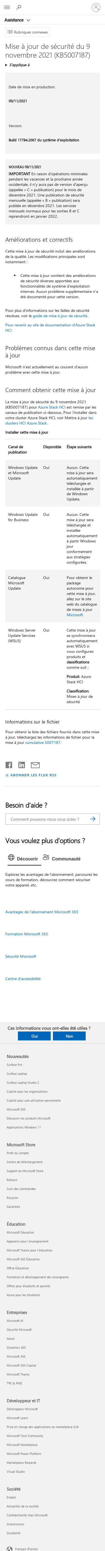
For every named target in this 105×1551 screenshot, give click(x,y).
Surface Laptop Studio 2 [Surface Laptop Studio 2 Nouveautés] (23, 1082)
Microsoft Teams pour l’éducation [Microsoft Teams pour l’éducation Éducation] (29, 1250)
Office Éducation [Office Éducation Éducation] (18, 1268)
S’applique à (19, 64)
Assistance (14, 20)
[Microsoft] (52, 4)
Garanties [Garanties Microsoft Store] (13, 1206)
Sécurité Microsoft (20, 956)
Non (69, 1036)
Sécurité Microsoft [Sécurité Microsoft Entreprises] (19, 1329)
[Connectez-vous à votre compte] (96, 7)
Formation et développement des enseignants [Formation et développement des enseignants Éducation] (38, 1277)
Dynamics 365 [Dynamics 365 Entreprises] (16, 1347)
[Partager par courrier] (33, 764)
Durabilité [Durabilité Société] (13, 1533)
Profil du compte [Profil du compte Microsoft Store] (18, 1153)
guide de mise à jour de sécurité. (60, 315)
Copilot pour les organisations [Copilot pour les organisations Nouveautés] (27, 1091)
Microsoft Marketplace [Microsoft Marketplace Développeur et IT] (22, 1445)
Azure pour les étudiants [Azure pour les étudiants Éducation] (23, 1295)
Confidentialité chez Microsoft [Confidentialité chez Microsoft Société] (27, 1515)
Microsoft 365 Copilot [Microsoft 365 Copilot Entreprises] (21, 1365)
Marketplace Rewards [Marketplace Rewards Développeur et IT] (21, 1462)
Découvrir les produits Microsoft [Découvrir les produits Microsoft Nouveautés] (28, 1118)
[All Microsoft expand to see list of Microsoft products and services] (7, 7)
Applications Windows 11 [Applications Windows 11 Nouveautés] (24, 1127)
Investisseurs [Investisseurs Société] (15, 1524)
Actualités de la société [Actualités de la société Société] (23, 1506)
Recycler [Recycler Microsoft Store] (12, 1198)
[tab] (24, 859)
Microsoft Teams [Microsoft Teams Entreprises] (18, 1374)
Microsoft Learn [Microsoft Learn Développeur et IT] (17, 1418)
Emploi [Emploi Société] (11, 1497)
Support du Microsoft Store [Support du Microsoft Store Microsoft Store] (25, 1171)
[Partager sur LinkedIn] (19, 764)
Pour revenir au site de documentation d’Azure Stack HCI (50, 327)
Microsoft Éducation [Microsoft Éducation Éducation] (20, 1232)
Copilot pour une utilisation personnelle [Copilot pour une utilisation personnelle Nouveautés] (34, 1100)
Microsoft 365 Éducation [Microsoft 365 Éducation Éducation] (23, 1259)
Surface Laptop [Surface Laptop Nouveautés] (17, 1073)
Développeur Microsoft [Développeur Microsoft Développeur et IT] (22, 1409)
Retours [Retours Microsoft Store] (12, 1180)
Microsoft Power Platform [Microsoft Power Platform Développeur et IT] (24, 1454)
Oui (34, 1036)
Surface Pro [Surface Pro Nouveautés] (14, 1065)
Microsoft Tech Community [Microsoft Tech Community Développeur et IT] (25, 1436)
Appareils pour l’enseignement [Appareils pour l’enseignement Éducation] (27, 1241)
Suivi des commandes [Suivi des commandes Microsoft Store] (21, 1189)
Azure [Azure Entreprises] (11, 1338)
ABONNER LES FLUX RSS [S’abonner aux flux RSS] (33, 774)
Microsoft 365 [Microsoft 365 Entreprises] (16, 1356)
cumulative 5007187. (43, 742)
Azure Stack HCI (52, 407)
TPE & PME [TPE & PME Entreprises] (14, 1383)
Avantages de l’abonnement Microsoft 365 (41, 911)
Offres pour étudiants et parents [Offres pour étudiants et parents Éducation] (28, 1286)
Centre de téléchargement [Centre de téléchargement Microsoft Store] (25, 1162)
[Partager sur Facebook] (9, 764)
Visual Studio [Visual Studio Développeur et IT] (16, 1471)
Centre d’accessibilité (23, 978)
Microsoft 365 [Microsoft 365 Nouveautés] (16, 1109)
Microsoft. (75, 614)
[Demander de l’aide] (19, 7)
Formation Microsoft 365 (26, 933)
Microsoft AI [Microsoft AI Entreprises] (15, 1320)
